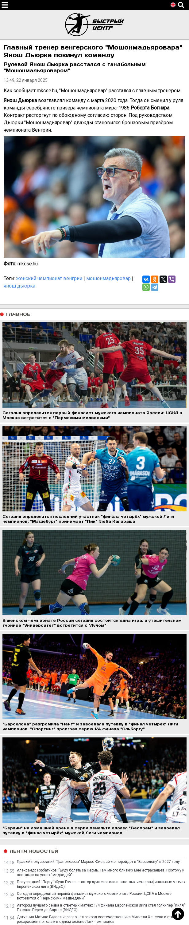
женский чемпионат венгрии (49, 278)
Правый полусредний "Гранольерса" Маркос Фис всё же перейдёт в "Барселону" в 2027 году (98, 861)
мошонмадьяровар (108, 278)
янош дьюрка (19, 286)
